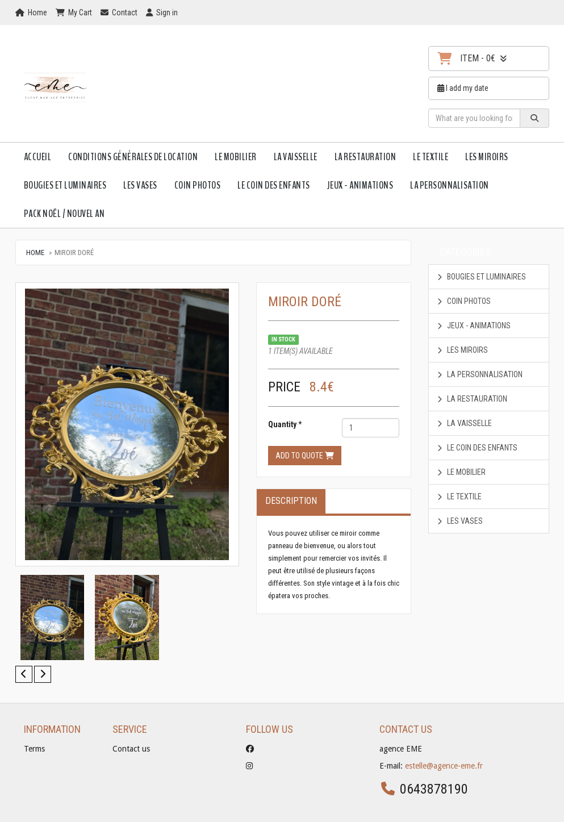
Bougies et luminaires (65, 185)
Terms (34, 748)
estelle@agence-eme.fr (444, 765)
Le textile (430, 157)
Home (35, 252)
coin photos (197, 185)
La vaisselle (295, 157)
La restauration (365, 157)
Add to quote (304, 455)
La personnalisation (449, 185)
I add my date (462, 88)
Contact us (131, 748)
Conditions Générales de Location (133, 157)
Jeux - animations (360, 185)
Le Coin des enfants (273, 185)
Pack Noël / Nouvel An (64, 213)
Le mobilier (236, 157)
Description (291, 500)
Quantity (282, 424)
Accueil (38, 157)
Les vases (140, 185)
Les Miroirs (486, 157)
